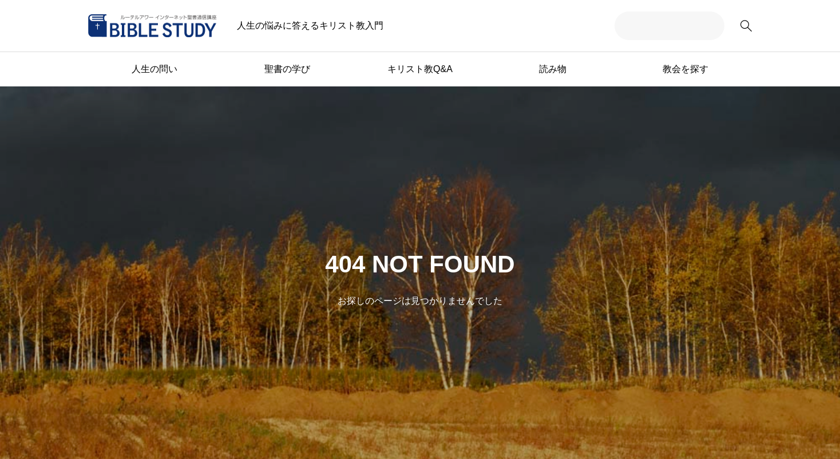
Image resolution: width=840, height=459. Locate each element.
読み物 (552, 69)
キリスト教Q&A (420, 69)
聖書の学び (287, 69)
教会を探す (685, 69)
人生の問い (154, 69)
